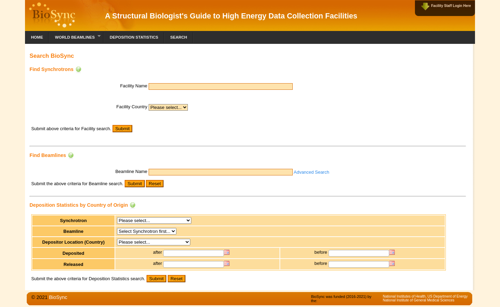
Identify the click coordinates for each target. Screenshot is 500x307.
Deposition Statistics (134, 37)
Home (37, 37)
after (157, 252)
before (321, 252)
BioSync (58, 297)
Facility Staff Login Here (451, 6)
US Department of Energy (447, 296)
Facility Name (133, 85)
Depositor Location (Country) (73, 242)
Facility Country (131, 106)
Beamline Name (131, 171)
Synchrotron (73, 220)
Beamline (74, 231)
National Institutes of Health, (405, 296)
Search (178, 37)
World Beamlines (75, 36)
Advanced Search (311, 172)
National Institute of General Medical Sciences (418, 300)
